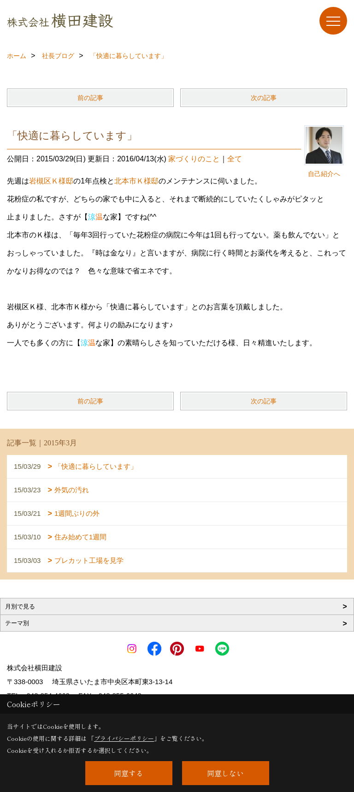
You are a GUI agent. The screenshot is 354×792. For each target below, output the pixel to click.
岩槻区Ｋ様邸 (51, 181)
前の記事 (90, 97)
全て (234, 159)
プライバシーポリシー (124, 738)
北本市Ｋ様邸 (136, 181)
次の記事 (264, 97)
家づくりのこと (194, 159)
